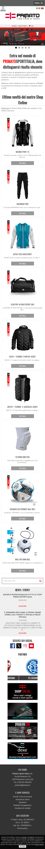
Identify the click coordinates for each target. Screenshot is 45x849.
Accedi (14, 26)
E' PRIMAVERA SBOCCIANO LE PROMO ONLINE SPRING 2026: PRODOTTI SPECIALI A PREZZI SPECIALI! (22, 614)
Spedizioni (22, 802)
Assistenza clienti (22, 799)
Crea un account (26, 796)
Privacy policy (22, 828)
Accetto (22, 846)
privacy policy (39, 844)
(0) (32, 26)
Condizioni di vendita (22, 808)
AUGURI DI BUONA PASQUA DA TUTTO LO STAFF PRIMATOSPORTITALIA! (22, 595)
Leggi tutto (22, 606)
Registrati (23, 26)
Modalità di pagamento (22, 805)
